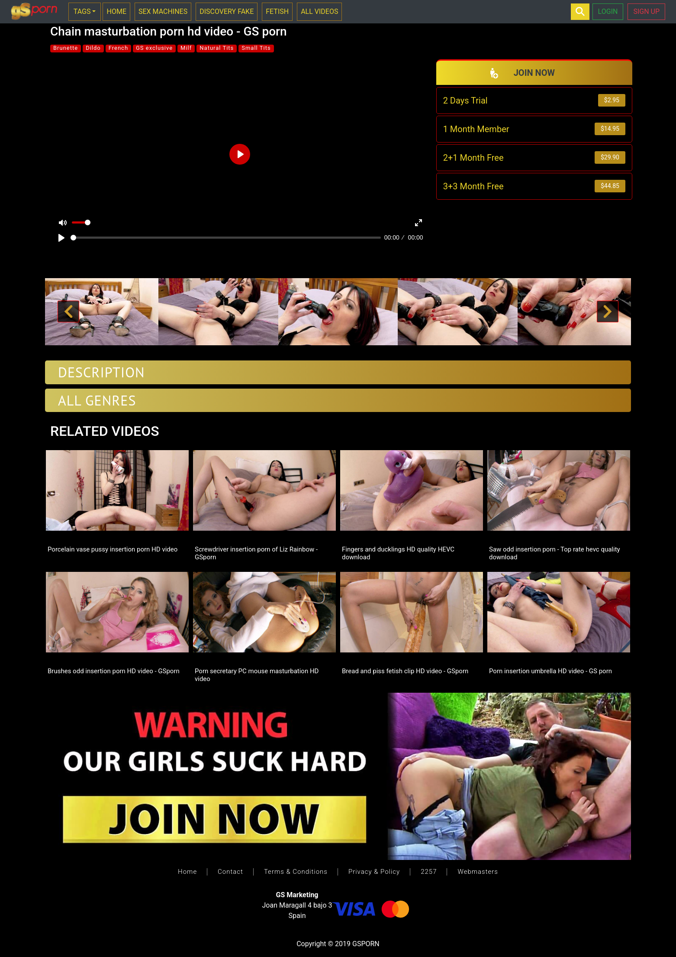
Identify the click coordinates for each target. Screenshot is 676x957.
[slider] (226, 238)
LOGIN (608, 11)
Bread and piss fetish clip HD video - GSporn (405, 671)
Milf (186, 48)
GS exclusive (154, 48)
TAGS (82, 11)
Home (187, 872)
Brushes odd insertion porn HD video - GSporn (114, 671)
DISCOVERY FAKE (227, 11)
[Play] (61, 238)
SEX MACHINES (162, 11)
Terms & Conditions (296, 872)
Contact (230, 872)
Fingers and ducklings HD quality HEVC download (398, 552)
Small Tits (255, 48)
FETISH (277, 11)
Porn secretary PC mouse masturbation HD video (257, 674)
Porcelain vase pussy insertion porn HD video (112, 549)
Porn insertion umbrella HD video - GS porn (550, 671)
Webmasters (477, 872)
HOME (116, 11)
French (118, 48)
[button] (68, 312)
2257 (429, 872)
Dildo (93, 48)
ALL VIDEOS (319, 11)
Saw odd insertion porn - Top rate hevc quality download (554, 552)
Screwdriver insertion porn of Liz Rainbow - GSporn (256, 552)
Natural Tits (217, 48)
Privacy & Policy (374, 872)
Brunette (65, 48)
